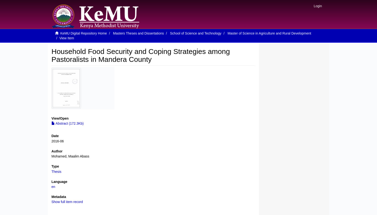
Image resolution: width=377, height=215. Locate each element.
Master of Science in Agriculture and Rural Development (269, 33)
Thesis (56, 172)
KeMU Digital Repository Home (83, 33)
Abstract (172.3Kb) (67, 123)
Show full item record (67, 202)
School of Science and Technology (195, 33)
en (53, 187)
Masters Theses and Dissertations (138, 33)
